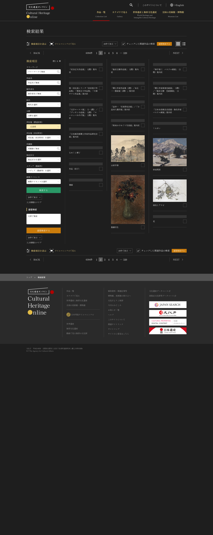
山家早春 (115, 301)
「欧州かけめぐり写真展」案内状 (125, 261)
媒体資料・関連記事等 (117, 457)
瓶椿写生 (73, 387)
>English (177, 5)
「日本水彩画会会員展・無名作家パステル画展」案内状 (167, 220)
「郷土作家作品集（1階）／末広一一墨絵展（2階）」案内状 (167, 182)
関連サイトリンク (115, 491)
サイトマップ (113, 495)
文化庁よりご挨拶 (115, 467)
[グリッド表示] (178, 44)
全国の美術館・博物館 (173, 14)
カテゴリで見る (119, 14)
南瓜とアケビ (117, 336)
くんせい (157, 262)
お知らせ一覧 (113, 476)
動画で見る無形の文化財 (76, 500)
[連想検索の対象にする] (101, 115)
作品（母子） (158, 345)
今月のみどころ (114, 472)
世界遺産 (70, 490)
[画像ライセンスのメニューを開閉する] (43, 181)
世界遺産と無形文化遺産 (145, 14)
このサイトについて (152, 5)
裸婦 (155, 405)
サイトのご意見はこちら (118, 500)
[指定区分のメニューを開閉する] (43, 159)
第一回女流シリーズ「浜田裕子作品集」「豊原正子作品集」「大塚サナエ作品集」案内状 (83, 183)
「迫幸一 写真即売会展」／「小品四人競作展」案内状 (125, 224)
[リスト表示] (184, 44)
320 (125, 53)
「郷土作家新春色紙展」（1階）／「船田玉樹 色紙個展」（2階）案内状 (125, 183)
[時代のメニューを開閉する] (43, 104)
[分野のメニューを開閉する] (43, 115)
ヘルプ (111, 481)
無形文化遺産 (72, 495)
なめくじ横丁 (75, 325)
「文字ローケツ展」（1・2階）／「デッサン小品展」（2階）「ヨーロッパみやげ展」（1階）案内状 (83, 225)
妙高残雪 (157, 303)
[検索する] (58, 71)
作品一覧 (101, 14)
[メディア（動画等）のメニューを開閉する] (43, 170)
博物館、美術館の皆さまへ (119, 462)
